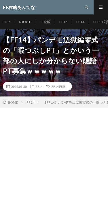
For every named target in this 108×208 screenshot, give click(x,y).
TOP (6, 22)
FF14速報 (58, 86)
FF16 (63, 22)
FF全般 (44, 22)
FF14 (80, 22)
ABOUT (24, 22)
